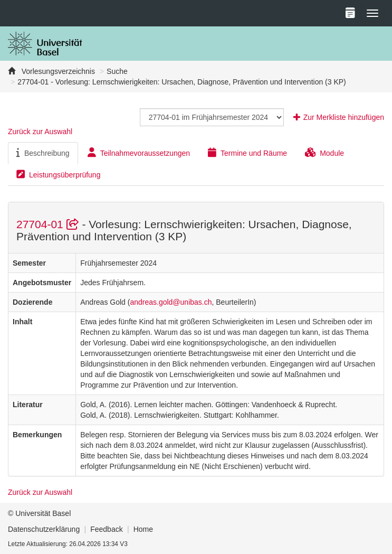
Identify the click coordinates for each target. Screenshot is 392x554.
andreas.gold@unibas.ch (171, 302)
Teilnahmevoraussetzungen (139, 152)
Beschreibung (43, 152)
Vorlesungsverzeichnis (57, 71)
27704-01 (49, 224)
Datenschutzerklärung (44, 529)
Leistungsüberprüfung (58, 174)
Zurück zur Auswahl (40, 131)
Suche (117, 71)
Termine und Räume (247, 152)
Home (143, 529)
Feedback (106, 529)
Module (324, 152)
